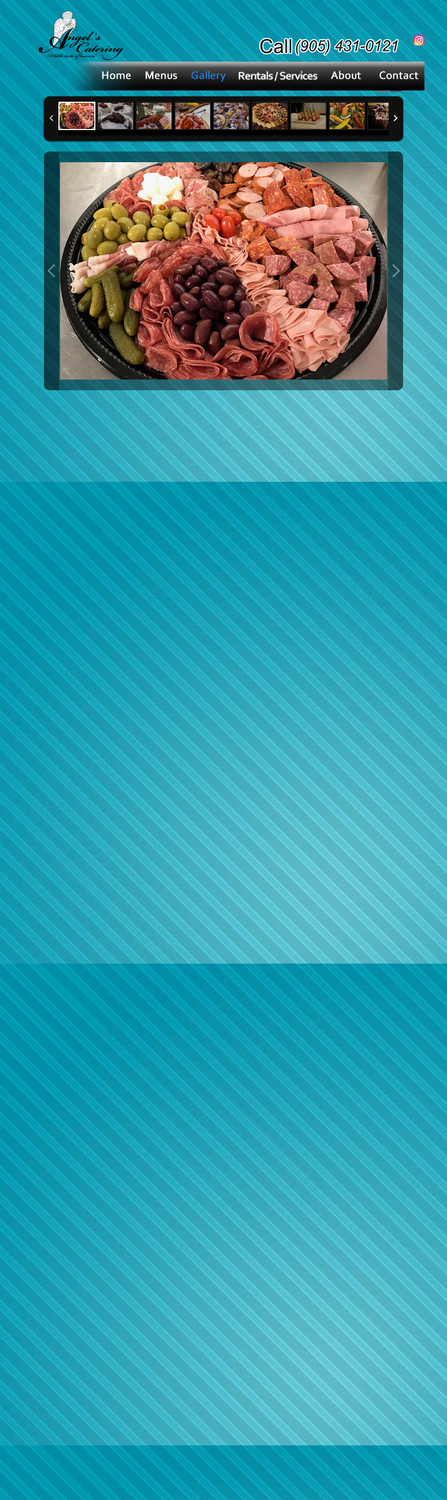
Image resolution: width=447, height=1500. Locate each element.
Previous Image (51, 270)
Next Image (395, 270)
